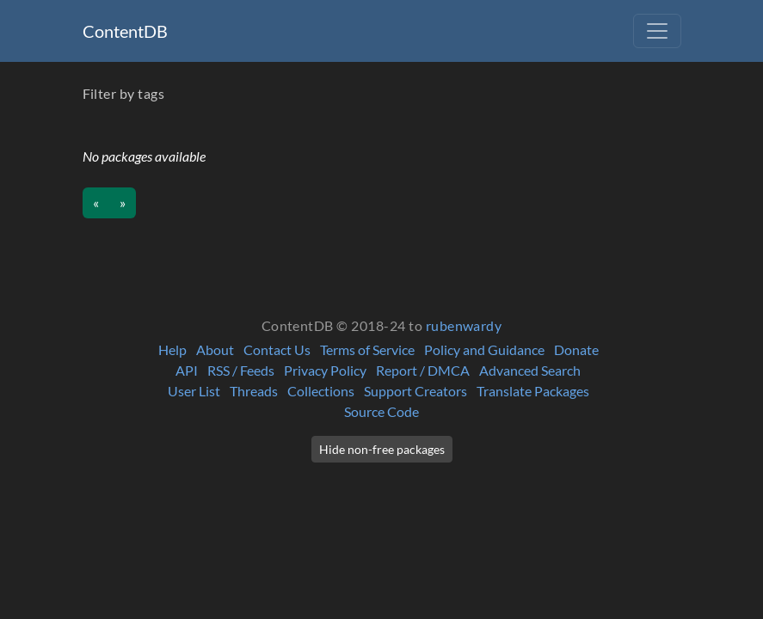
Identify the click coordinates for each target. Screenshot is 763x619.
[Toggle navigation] (657, 31)
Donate (576, 349)
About (215, 349)
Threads (254, 391)
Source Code (381, 411)
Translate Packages (533, 391)
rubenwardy (464, 325)
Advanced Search (530, 370)
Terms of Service (367, 349)
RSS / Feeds (240, 370)
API (186, 370)
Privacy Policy (325, 370)
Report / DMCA (423, 370)
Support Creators (415, 391)
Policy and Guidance (484, 349)
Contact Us (277, 349)
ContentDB (125, 31)
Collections (320, 391)
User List (194, 391)
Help (172, 349)
